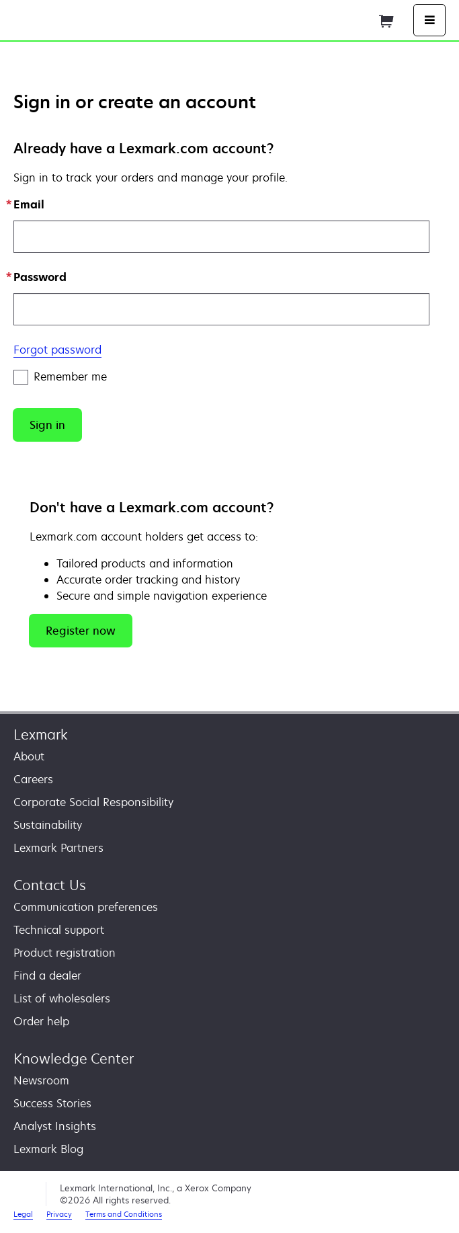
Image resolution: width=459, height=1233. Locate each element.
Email (28, 204)
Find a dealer (47, 975)
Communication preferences (85, 907)
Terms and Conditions (123, 1214)
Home (173, 18)
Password (40, 277)
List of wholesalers (61, 998)
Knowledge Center (73, 1058)
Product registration (64, 952)
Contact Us (49, 885)
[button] (47, 425)
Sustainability (47, 825)
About (28, 756)
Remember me (60, 377)
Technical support (58, 929)
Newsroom (41, 1080)
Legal (23, 1214)
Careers (33, 779)
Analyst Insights (54, 1126)
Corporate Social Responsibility (93, 802)
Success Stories (52, 1103)
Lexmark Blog (48, 1149)
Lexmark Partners (58, 847)
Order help (41, 1021)
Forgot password (57, 349)
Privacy (59, 1214)
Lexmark (40, 734)
